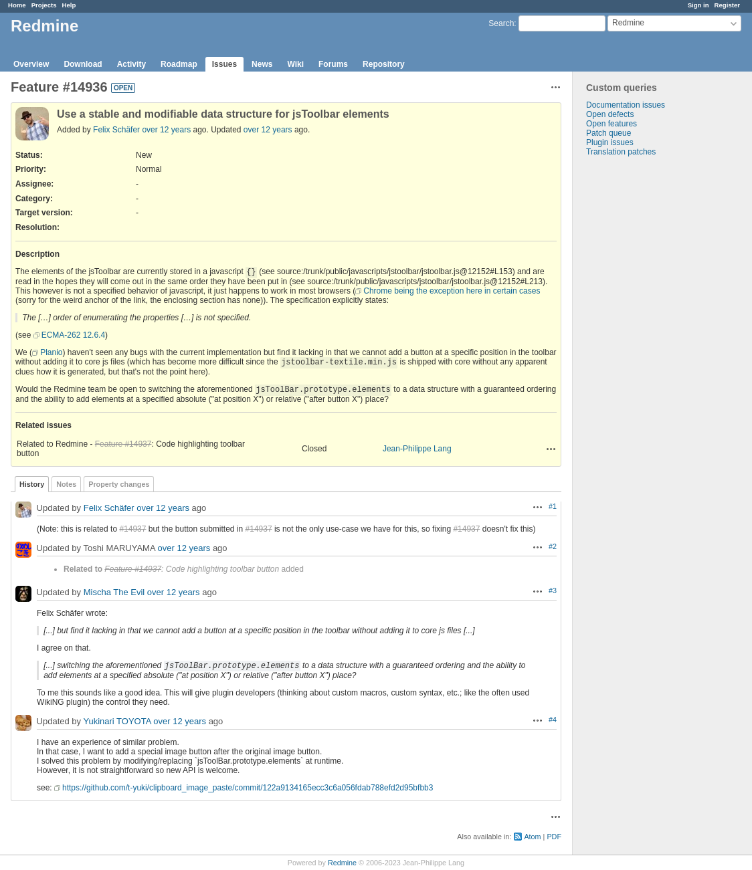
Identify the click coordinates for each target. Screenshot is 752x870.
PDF (554, 837)
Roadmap (179, 64)
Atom (532, 837)
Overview (31, 64)
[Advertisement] (639, 366)
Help (69, 5)
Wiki (295, 64)
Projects (44, 5)
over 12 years (166, 129)
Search (501, 23)
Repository (384, 64)
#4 (553, 720)
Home (17, 5)
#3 (553, 590)
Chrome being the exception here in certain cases (451, 291)
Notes (66, 484)
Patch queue (608, 133)
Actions (551, 448)
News (262, 64)
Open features (611, 123)
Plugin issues (610, 142)
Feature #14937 (123, 444)
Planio (51, 352)
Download (83, 64)
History (31, 484)
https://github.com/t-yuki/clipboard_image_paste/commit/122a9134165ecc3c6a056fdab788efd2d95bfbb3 (247, 787)
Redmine (342, 863)
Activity (131, 64)
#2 (553, 546)
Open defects (610, 114)
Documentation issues (625, 105)
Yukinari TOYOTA (117, 721)
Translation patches (621, 151)
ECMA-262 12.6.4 (73, 335)
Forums (333, 64)
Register (727, 5)
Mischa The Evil (114, 592)
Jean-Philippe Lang (417, 448)
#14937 (132, 529)
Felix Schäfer (116, 129)
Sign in (698, 5)
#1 (553, 506)
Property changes (118, 484)
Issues (224, 64)
